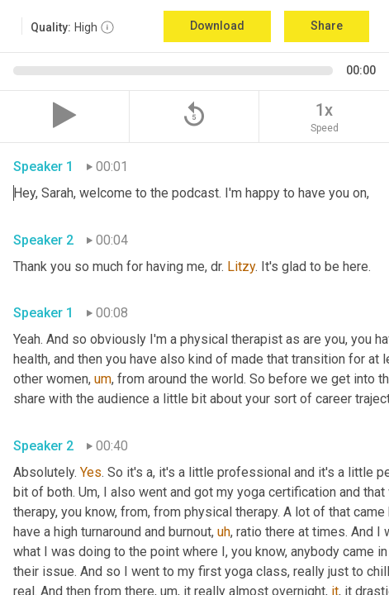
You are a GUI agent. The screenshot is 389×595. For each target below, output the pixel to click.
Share (327, 25)
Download (217, 25)
